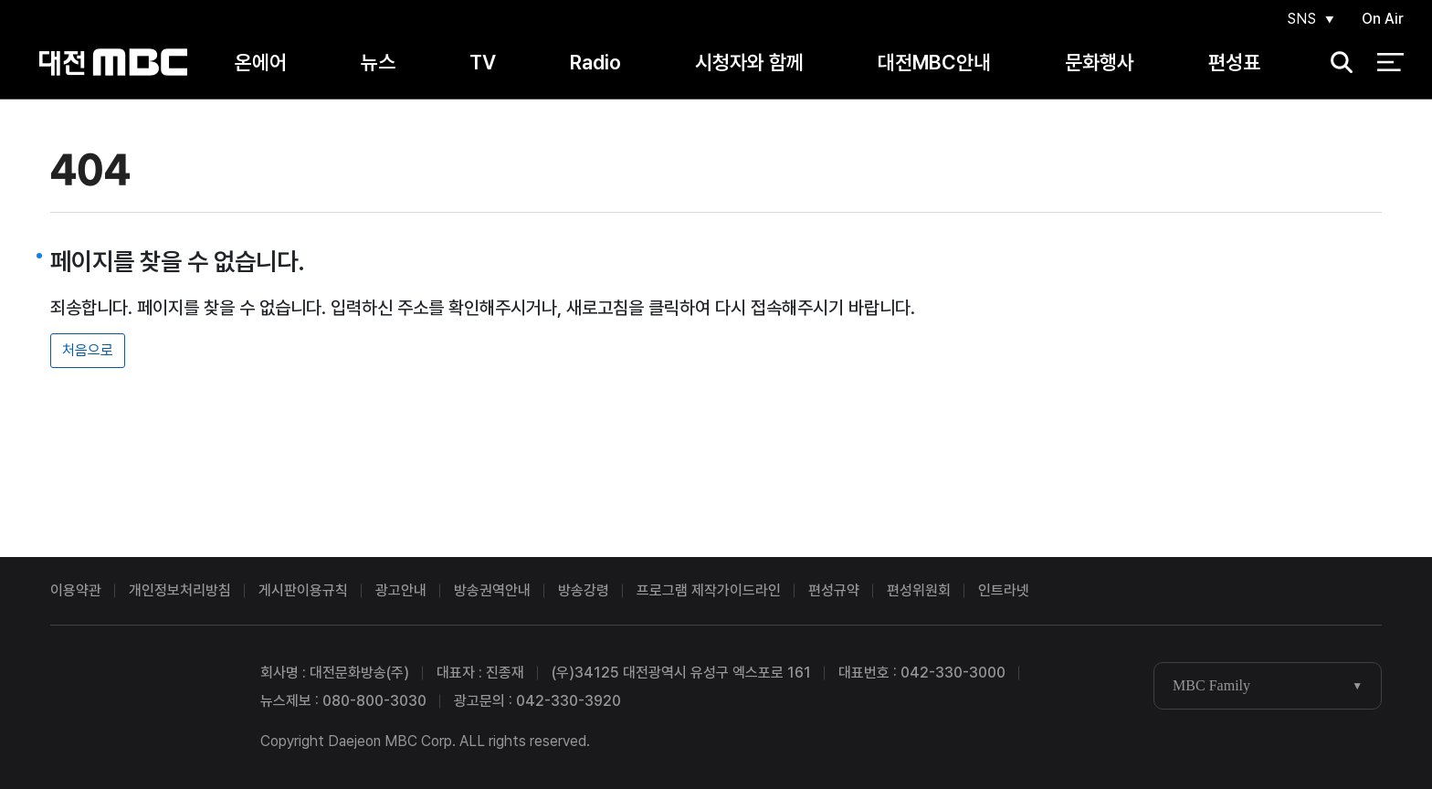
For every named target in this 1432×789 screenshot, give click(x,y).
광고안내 (400, 590)
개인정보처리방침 (180, 590)
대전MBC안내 (934, 63)
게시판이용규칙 (303, 590)
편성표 (1234, 63)
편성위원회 (919, 590)
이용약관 (75, 590)
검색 (1336, 64)
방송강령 (583, 590)
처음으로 (87, 350)
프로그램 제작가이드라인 (709, 590)
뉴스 (378, 63)
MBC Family (1211, 685)
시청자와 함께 (749, 63)
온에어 (261, 63)
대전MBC (112, 63)
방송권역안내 (492, 590)
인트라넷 (1003, 590)
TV (482, 63)
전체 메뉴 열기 (1390, 64)
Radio (595, 63)
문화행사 (1099, 63)
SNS (1300, 19)
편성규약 (833, 590)
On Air (1383, 19)
